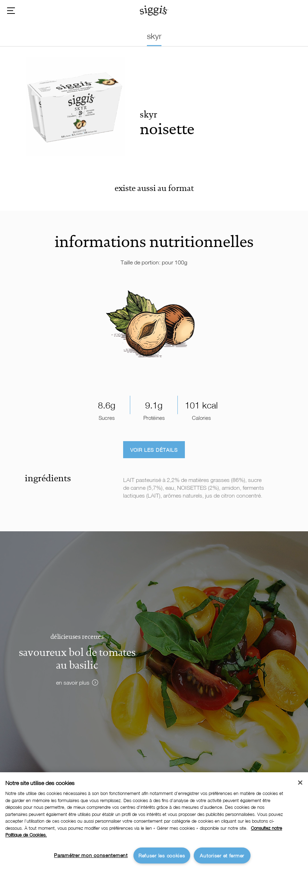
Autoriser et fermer (222, 855)
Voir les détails (154, 450)
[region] (154, 822)
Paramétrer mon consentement (90, 855)
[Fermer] (300, 782)
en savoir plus (72, 682)
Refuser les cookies (161, 855)
